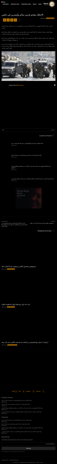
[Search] (3, 130)
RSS (20, 391)
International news (12, 344)
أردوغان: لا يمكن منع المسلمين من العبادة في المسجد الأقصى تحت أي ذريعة (25, 342)
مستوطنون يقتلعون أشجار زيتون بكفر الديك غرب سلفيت (42, 223)
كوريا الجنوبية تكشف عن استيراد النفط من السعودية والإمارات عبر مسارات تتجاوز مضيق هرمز (32, 179)
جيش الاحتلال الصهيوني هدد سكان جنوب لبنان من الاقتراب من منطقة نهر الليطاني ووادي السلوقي (31, 167)
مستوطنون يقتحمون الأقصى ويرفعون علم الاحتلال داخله (19, 266)
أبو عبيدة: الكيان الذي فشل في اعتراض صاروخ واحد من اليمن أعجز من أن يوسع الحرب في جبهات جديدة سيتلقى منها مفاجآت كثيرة (14, 224)
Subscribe (28, 448)
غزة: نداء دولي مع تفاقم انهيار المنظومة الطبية (16, 304)
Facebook (38, 391)
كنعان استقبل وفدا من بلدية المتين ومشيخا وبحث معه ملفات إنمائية (26, 155)
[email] (28, 444)
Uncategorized (50, 18)
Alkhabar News (12, 85)
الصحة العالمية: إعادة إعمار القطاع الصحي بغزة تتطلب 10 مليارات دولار (27, 143)
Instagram (28, 391)
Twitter (13, 391)
